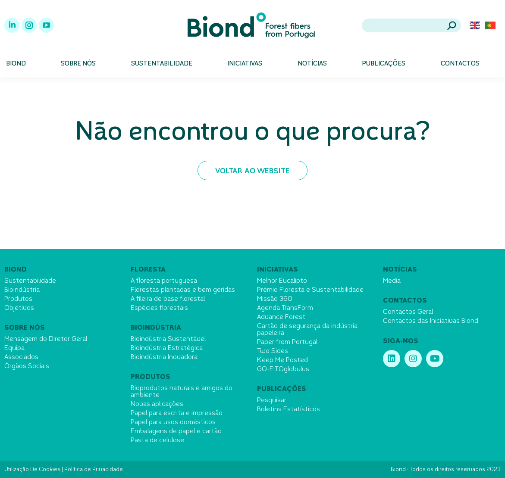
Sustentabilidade (30, 281)
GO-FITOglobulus (283, 369)
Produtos (18, 299)
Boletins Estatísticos (288, 409)
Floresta (148, 269)
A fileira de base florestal (168, 299)
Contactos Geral (408, 312)
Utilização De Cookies (32, 470)
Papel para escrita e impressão (177, 413)
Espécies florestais (159, 308)
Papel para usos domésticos (173, 422)
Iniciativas (277, 269)
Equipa (14, 348)
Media (392, 281)
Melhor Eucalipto (282, 281)
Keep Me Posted (282, 360)
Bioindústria (22, 290)
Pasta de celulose (157, 440)
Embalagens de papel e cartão (176, 431)
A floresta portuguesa (164, 281)
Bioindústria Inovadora (164, 357)
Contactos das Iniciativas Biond (430, 321)
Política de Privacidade (93, 470)
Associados (21, 357)
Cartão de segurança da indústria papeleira (307, 330)
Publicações (281, 389)
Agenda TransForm (285, 308)
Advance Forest (281, 317)
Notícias (400, 269)
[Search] (411, 25)
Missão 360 (274, 299)
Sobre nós (24, 328)
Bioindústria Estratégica (167, 348)
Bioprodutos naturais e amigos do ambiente (181, 392)
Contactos (405, 300)
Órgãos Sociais (26, 366)
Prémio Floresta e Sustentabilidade (310, 290)
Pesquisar (271, 400)
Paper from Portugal (287, 342)
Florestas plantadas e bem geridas (183, 290)
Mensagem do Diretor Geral (45, 339)
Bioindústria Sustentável (168, 339)
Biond (15, 269)
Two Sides (272, 351)
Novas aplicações (157, 404)
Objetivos (19, 308)
